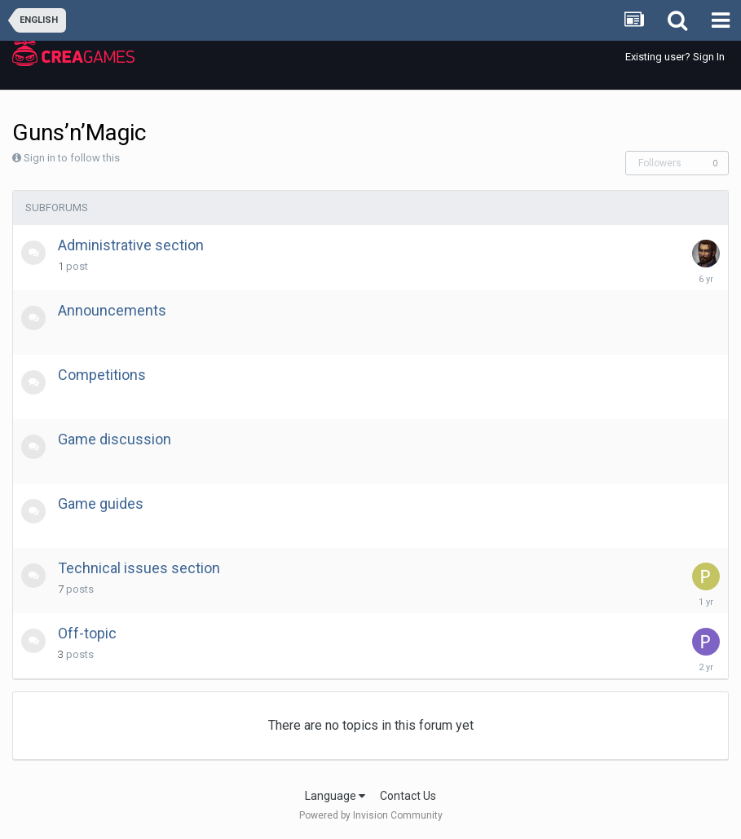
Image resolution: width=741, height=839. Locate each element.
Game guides (100, 503)
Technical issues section (139, 567)
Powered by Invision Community (371, 815)
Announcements (112, 310)
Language (335, 795)
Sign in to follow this (72, 158)
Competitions (102, 374)
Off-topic (87, 633)
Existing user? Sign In (675, 57)
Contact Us (408, 795)
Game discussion (114, 439)
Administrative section (131, 245)
